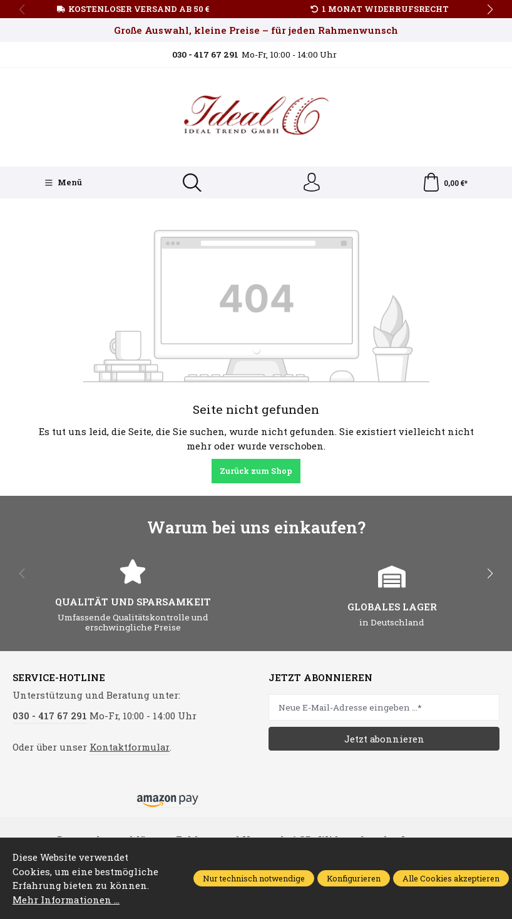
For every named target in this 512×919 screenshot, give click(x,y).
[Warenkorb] (445, 183)
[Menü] (63, 182)
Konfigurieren (354, 878)
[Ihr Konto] (311, 183)
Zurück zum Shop (256, 471)
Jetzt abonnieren (384, 738)
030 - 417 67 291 (50, 715)
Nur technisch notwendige (254, 878)
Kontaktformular (130, 747)
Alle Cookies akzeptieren (450, 878)
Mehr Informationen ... (66, 899)
